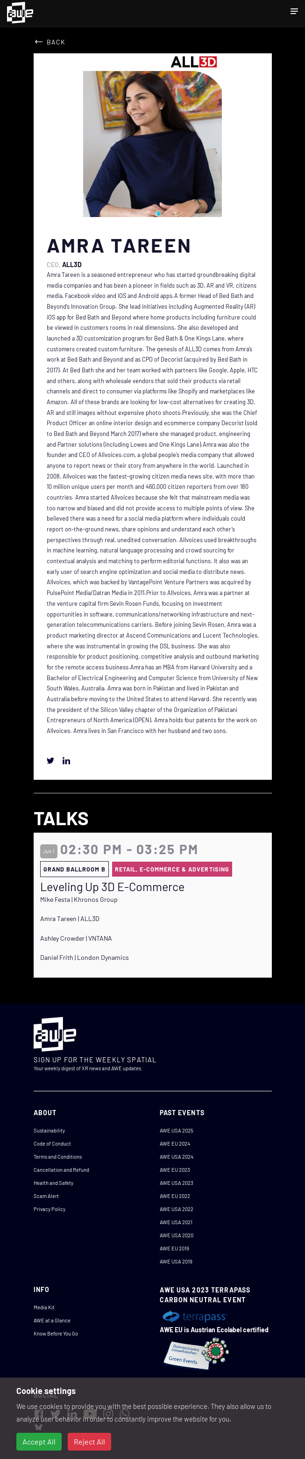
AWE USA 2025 (176, 1130)
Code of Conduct (52, 1143)
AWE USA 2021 (176, 1222)
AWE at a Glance (52, 1320)
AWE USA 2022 (176, 1209)
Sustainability (49, 1130)
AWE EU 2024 (175, 1143)
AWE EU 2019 (174, 1248)
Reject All (89, 1441)
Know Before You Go (56, 1333)
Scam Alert (46, 1196)
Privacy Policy (49, 1209)
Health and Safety (53, 1183)
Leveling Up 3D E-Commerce (112, 886)
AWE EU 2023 (175, 1170)
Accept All (39, 1441)
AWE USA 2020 (176, 1235)
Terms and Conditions (58, 1157)
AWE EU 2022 (175, 1196)
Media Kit (44, 1307)
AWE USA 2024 (176, 1157)
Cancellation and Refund (61, 1170)
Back (56, 42)
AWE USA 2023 (176, 1183)
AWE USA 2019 (176, 1261)
